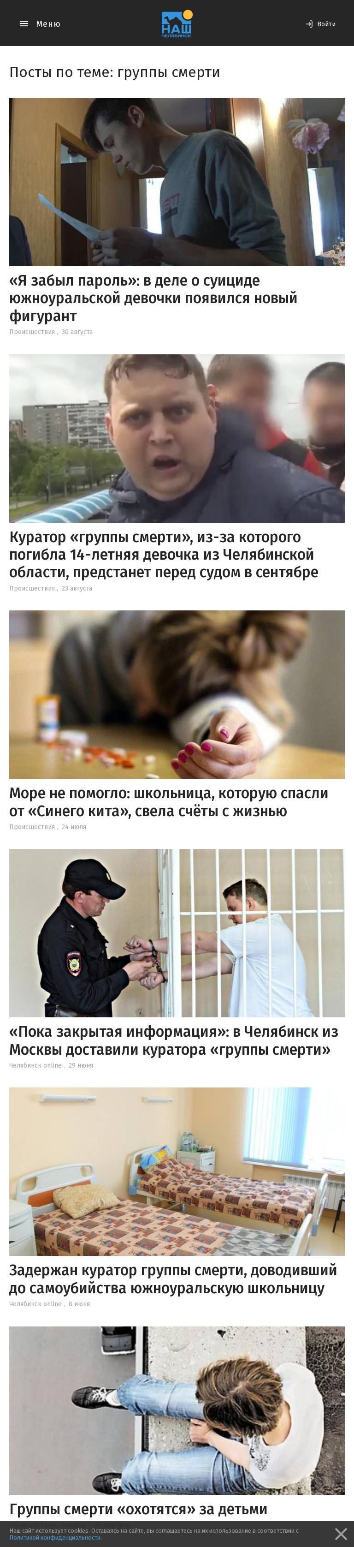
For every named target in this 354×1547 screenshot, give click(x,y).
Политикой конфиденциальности (54, 1537)
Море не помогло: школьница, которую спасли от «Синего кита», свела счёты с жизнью (169, 801)
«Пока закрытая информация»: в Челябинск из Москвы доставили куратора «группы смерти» (173, 1040)
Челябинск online (35, 1065)
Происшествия (32, 332)
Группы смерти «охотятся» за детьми (138, 1509)
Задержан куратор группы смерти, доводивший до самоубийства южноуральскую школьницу (173, 1278)
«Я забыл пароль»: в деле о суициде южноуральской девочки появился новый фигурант (153, 298)
